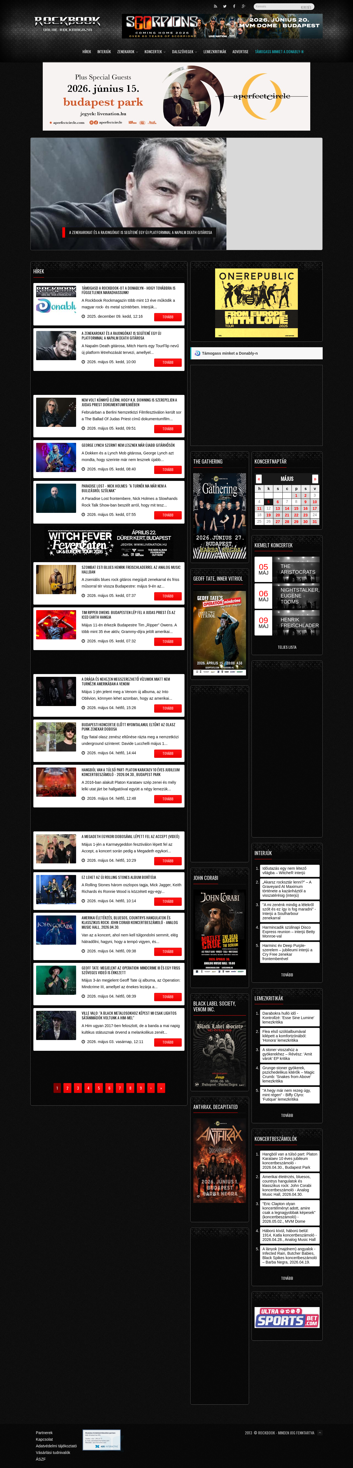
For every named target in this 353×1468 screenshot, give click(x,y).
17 (314, 508)
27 (278, 521)
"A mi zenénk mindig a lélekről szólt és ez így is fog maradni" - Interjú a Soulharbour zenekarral (289, 911)
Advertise (240, 52)
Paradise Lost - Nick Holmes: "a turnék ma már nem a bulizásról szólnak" (124, 488)
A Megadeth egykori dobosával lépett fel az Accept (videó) (130, 836)
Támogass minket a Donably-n (279, 52)
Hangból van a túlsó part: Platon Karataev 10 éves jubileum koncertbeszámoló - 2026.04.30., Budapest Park (131, 772)
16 (305, 508)
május (287, 478)
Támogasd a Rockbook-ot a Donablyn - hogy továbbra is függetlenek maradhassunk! (128, 290)
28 (287, 521)
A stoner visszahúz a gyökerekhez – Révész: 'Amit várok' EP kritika (287, 1054)
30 (305, 521)
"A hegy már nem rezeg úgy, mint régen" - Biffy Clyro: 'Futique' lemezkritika (286, 1094)
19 (268, 515)
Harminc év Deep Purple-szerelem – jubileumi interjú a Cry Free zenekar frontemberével (287, 952)
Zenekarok (127, 52)
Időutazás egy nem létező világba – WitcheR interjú (284, 870)
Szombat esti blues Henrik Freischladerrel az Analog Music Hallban (131, 569)
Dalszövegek (184, 52)
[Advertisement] (108, 382)
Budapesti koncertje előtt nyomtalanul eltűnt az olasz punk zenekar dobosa (128, 726)
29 (296, 521)
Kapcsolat (44, 1439)
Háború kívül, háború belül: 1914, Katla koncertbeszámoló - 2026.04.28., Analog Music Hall (289, 1235)
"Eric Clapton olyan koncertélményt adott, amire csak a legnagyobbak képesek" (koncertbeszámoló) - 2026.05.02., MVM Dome (288, 1213)
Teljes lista (287, 647)
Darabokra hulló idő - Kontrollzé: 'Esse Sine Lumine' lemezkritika (288, 1017)
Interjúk (104, 52)
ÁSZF (41, 1459)
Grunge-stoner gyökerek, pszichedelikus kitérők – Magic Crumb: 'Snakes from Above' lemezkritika (288, 1074)
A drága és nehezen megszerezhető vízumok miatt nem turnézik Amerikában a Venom (126, 681)
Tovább (287, 974)
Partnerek (44, 1433)
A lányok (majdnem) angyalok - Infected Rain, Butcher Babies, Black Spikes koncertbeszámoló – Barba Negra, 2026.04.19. (289, 1255)
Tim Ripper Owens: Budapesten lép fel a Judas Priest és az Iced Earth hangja (128, 614)
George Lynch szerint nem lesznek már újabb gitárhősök (128, 445)
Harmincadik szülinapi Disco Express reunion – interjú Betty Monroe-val (288, 931)
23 (305, 515)
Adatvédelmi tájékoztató (56, 1446)
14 (287, 508)
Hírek (86, 52)
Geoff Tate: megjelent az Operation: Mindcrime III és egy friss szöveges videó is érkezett (131, 970)
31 (314, 521)
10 (314, 502)
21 (287, 515)
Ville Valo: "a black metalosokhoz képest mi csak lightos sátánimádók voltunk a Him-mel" (129, 1015)
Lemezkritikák (215, 52)
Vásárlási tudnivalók (53, 1452)
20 (278, 515)
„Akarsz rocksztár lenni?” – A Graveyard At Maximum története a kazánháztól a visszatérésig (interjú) (286, 889)
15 (296, 508)
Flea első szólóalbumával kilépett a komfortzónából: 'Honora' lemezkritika (284, 1036)
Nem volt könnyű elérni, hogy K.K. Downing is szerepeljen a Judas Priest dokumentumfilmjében (129, 402)
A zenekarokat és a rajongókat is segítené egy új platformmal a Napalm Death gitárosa (121, 335)
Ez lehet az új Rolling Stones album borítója (119, 877)
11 (259, 508)
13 (278, 508)
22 (296, 515)
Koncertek (155, 52)
